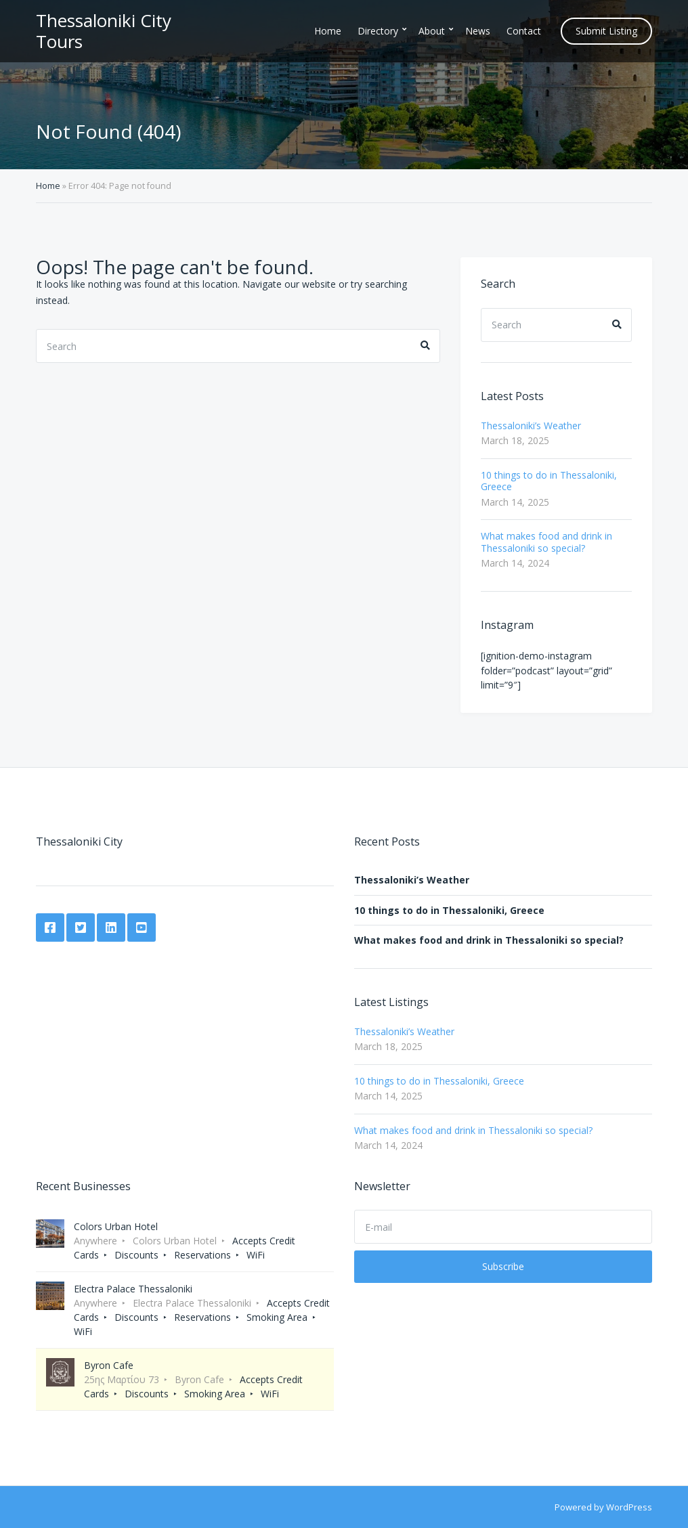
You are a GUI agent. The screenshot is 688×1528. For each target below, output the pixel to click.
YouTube (141, 927)
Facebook (50, 927)
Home (327, 30)
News (477, 30)
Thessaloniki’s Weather (531, 425)
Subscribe (503, 1266)
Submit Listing (606, 30)
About (431, 30)
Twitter (80, 927)
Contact (524, 30)
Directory (378, 30)
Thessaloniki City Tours (103, 30)
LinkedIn (111, 927)
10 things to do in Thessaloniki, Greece (549, 481)
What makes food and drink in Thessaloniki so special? (546, 541)
